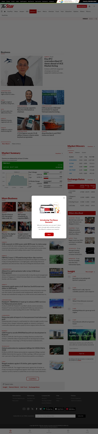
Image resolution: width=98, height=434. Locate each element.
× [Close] (64, 198)
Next (49, 234)
